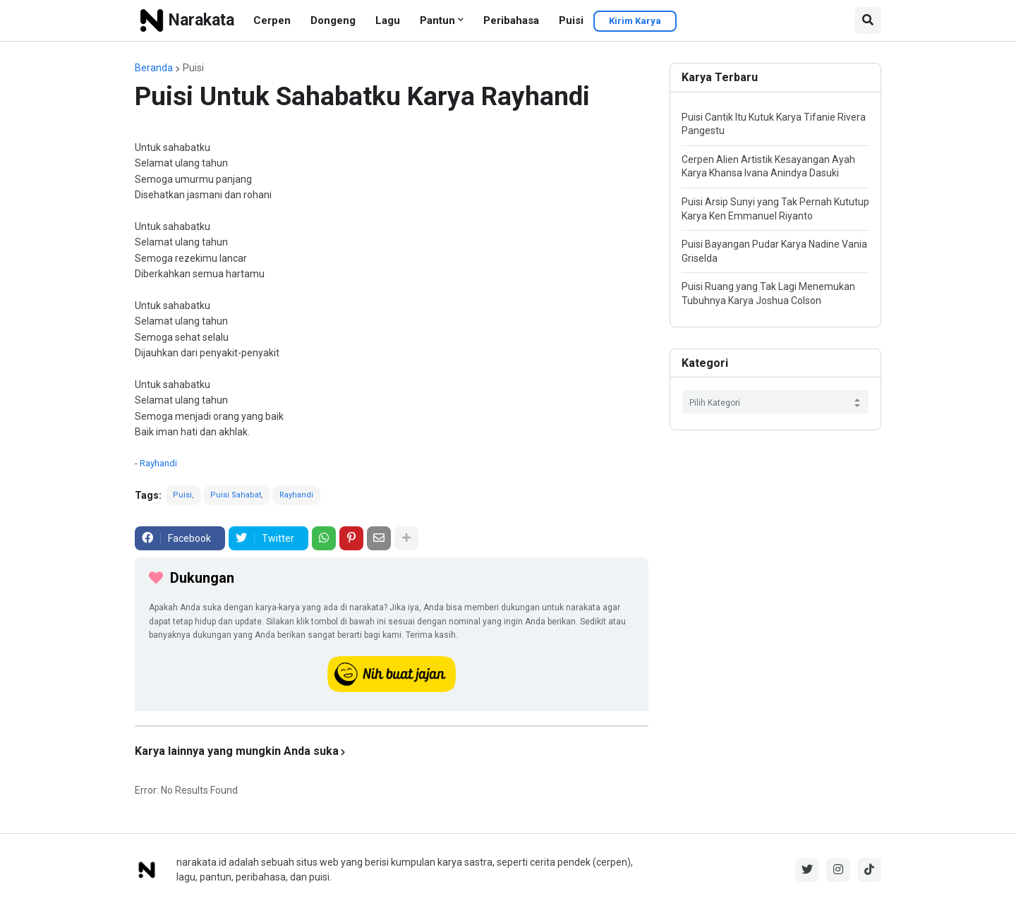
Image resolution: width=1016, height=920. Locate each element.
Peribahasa (511, 20)
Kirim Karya (635, 21)
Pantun (437, 20)
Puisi (571, 20)
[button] (867, 20)
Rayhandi (158, 463)
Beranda (154, 68)
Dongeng (333, 20)
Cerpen (272, 20)
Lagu (387, 20)
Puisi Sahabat (235, 495)
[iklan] (391, 726)
